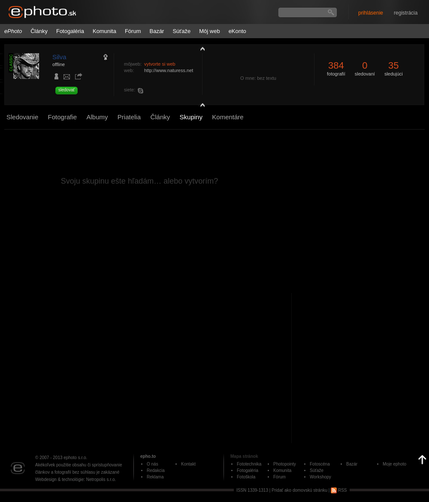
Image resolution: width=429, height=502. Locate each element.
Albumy (97, 117)
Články (39, 31)
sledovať (66, 90)
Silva (59, 56)
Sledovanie (22, 117)
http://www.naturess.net (168, 70)
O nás (152, 464)
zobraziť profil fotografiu (200, 48)
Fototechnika (249, 464)
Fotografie (62, 117)
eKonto (237, 31)
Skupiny (191, 117)
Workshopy (320, 477)
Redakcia (156, 470)
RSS (339, 490)
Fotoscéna (320, 464)
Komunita (104, 31)
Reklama (155, 477)
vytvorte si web (159, 64)
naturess (142, 90)
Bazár (156, 31)
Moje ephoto (394, 464)
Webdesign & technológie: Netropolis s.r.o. (75, 479)
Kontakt (188, 464)
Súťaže (181, 31)
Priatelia (129, 117)
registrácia (405, 13)
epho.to (148, 456)
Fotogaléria (70, 31)
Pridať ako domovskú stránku (299, 490)
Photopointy (284, 464)
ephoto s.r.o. (75, 457)
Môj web (209, 31)
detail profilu (200, 106)
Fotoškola (246, 477)
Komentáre (227, 117)
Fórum (133, 31)
